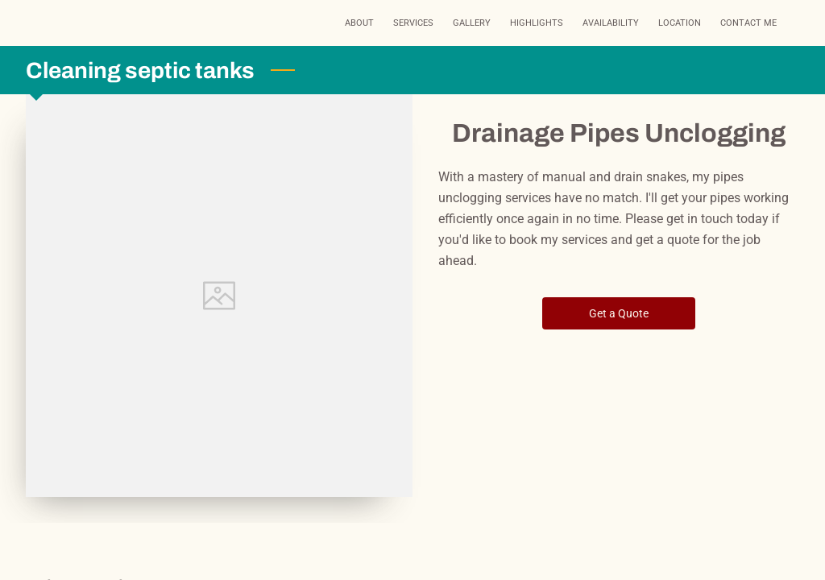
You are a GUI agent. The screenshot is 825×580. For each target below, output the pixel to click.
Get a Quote (619, 313)
